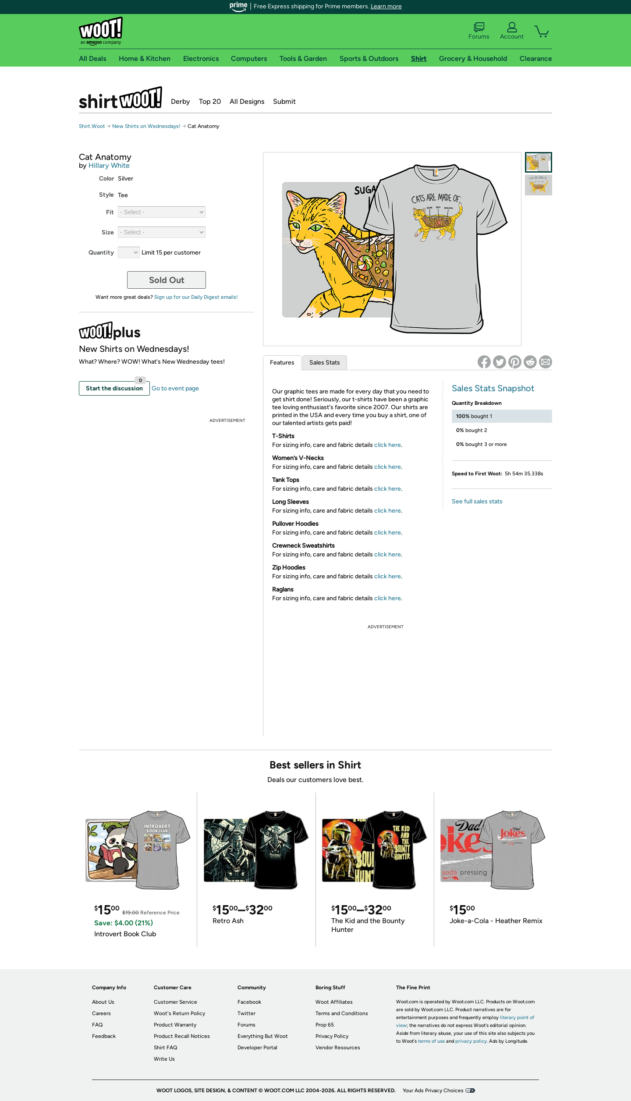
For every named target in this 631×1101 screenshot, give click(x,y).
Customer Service (175, 1002)
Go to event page (175, 388)
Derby (180, 101)
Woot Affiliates (334, 1002)
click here (387, 445)
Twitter (246, 1013)
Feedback (104, 1036)
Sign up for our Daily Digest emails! (196, 297)
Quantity (101, 252)
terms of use (431, 1041)
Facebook (249, 1002)
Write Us (164, 1059)
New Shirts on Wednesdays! (146, 126)
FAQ (97, 1025)
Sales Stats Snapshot (493, 388)
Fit (110, 212)
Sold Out (166, 280)
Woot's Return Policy (179, 1013)
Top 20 (210, 101)
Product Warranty (175, 1025)
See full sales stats (477, 501)
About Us (103, 1002)
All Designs (247, 101)
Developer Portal (257, 1047)
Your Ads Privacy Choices (433, 1090)
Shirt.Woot (120, 97)
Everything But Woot (263, 1036)
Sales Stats (324, 362)
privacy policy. (471, 1041)
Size (108, 232)
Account (512, 31)
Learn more (386, 6)
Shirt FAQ (165, 1047)
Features (282, 362)
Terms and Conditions (342, 1013)
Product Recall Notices (182, 1036)
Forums (478, 31)
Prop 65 (325, 1025)
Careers (101, 1013)
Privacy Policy (332, 1036)
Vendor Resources (338, 1047)
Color (106, 178)
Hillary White (109, 165)
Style (106, 194)
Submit (284, 101)
